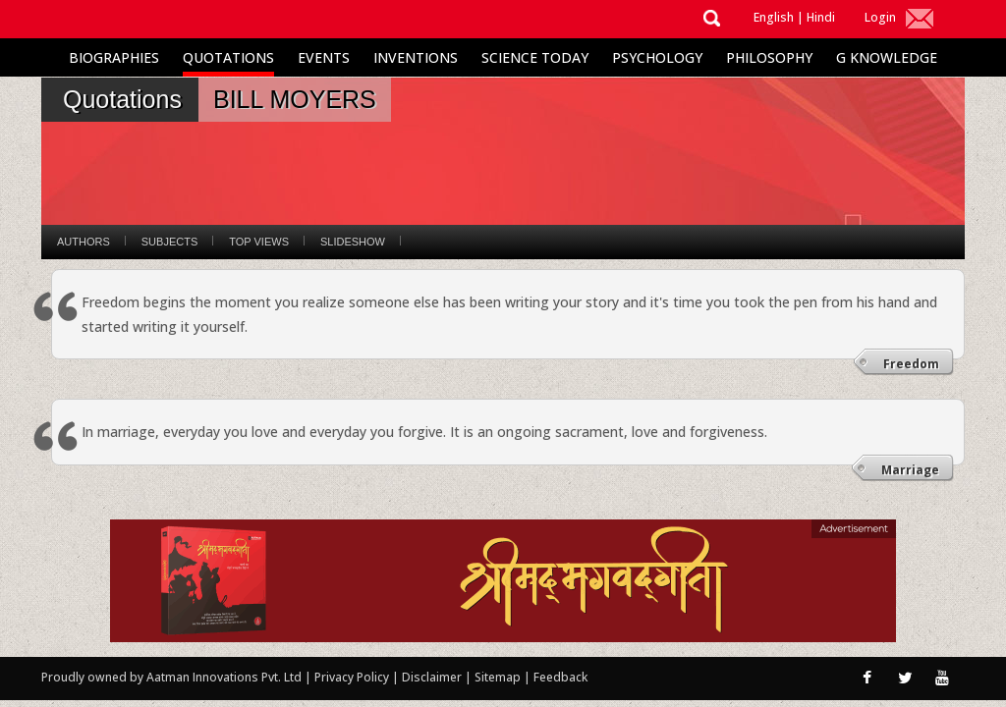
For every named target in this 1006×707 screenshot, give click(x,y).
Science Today (534, 57)
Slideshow (352, 241)
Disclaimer (432, 677)
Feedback (560, 677)
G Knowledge (886, 57)
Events (324, 57)
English (774, 17)
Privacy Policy (353, 677)
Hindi (821, 17)
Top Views (259, 241)
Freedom (911, 363)
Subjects (169, 241)
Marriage (910, 470)
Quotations (228, 57)
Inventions (415, 57)
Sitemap (499, 677)
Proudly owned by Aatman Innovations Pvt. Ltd (171, 677)
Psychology (657, 57)
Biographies (114, 57)
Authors (83, 241)
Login (880, 17)
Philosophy (769, 57)
